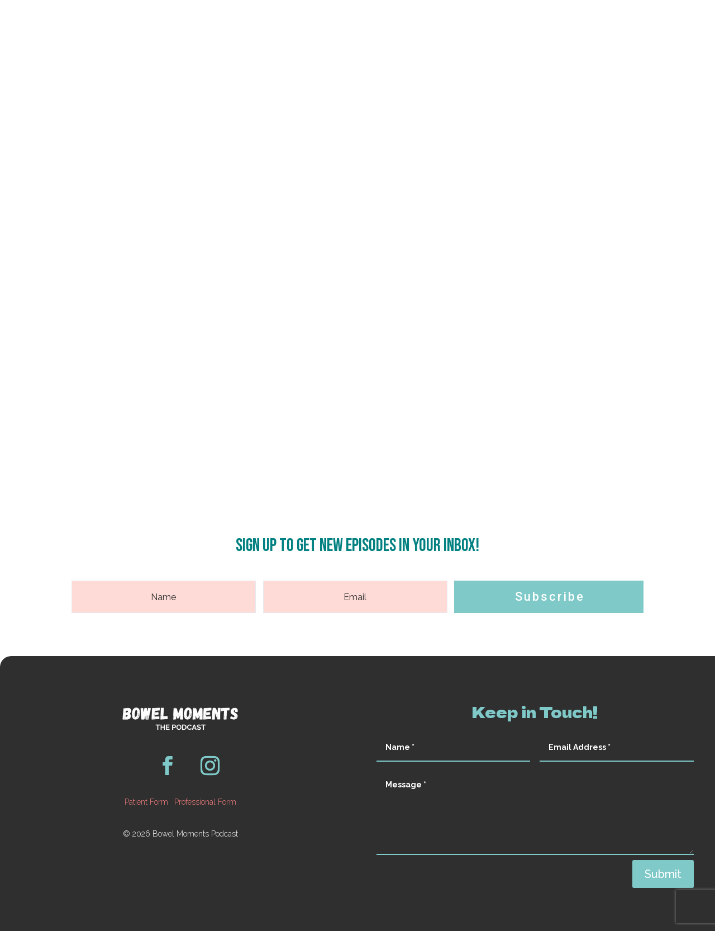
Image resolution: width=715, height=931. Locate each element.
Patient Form (146, 801)
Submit (663, 874)
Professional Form (205, 801)
